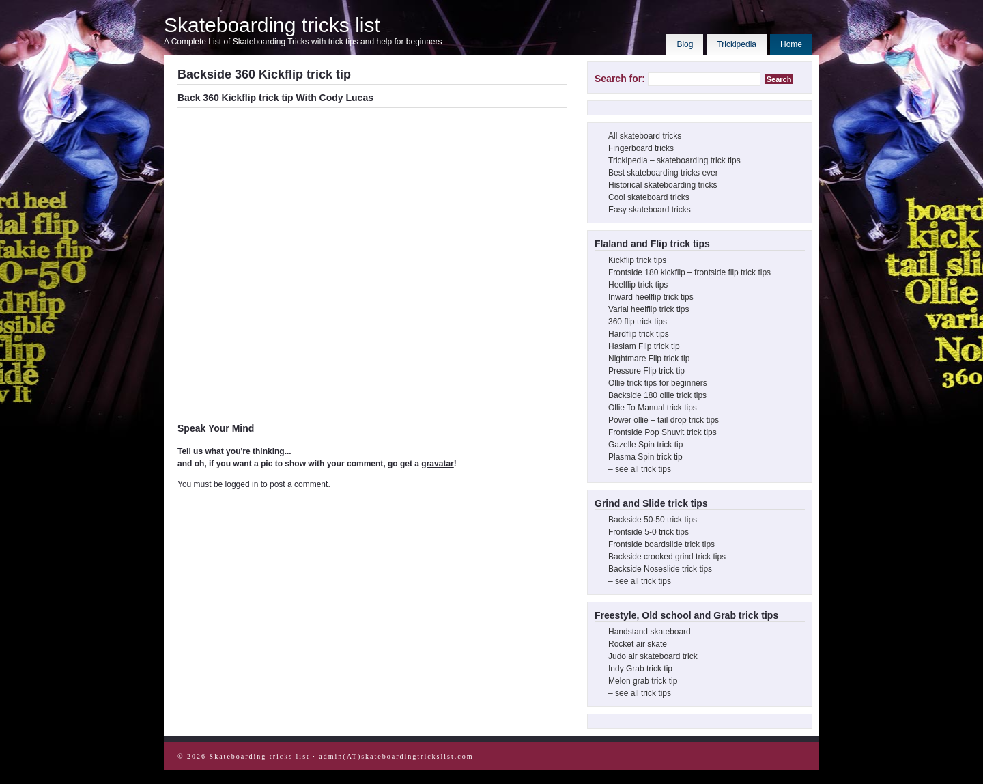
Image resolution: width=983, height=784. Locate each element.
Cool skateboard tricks (648, 197)
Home (791, 44)
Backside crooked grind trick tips (667, 556)
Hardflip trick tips (638, 334)
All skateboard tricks (644, 136)
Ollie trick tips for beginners (657, 383)
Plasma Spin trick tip (645, 457)
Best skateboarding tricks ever (663, 173)
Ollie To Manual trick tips (652, 407)
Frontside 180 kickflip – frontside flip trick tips (689, 272)
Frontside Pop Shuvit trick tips (662, 432)
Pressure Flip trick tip (646, 371)
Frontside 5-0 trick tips (648, 532)
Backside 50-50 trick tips (652, 519)
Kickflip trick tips (637, 260)
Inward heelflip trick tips (651, 297)
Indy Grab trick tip (640, 668)
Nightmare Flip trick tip (648, 358)
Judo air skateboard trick (653, 656)
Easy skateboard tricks (649, 209)
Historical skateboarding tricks (662, 185)
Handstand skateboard (649, 631)
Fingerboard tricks (641, 148)
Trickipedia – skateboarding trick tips (674, 160)
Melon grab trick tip (642, 681)
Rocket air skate (637, 644)
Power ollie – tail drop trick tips (663, 420)
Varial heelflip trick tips (648, 309)
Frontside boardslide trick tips (661, 544)
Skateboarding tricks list (272, 25)
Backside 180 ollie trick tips (657, 395)
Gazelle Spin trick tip (645, 444)
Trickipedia (736, 44)
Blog (684, 44)
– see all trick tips (639, 469)
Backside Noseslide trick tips (660, 569)
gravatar (437, 463)
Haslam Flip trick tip (644, 346)
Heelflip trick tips (638, 285)
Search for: (620, 78)
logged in (242, 484)
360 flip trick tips (637, 321)
